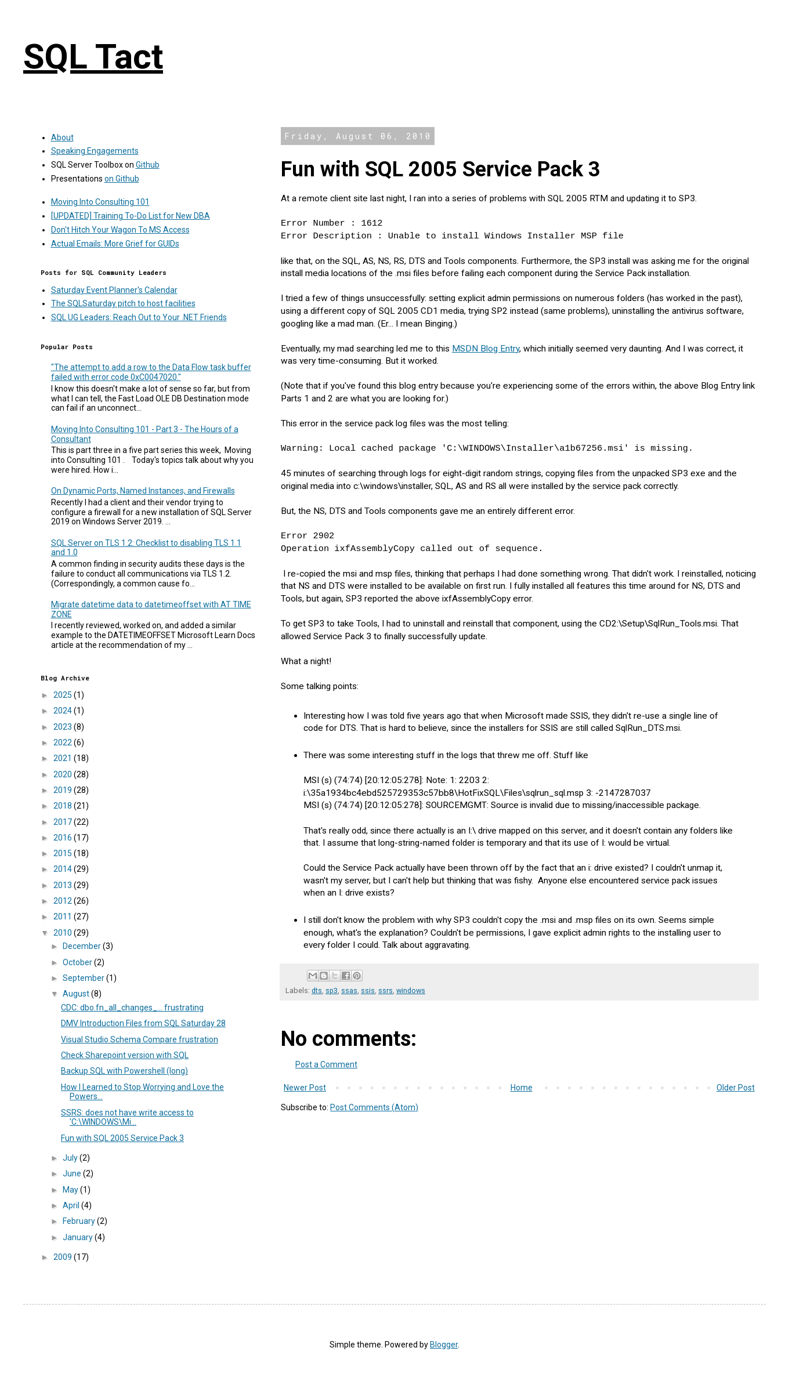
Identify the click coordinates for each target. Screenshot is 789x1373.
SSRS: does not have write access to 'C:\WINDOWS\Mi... (127, 1117)
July (71, 1157)
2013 (63, 885)
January (79, 1237)
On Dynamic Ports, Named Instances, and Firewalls (143, 490)
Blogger (444, 1344)
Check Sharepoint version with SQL (125, 1055)
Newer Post (305, 1087)
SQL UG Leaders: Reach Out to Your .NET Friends (139, 317)
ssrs (385, 990)
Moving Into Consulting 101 (100, 202)
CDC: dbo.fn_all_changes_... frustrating (132, 1007)
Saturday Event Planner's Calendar (114, 290)
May (71, 1189)
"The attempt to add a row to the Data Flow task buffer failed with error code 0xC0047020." (151, 372)
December (83, 946)
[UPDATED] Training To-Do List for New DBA (130, 215)
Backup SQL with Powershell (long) (124, 1070)
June (73, 1173)
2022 (63, 742)
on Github (121, 178)
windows (410, 990)
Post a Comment (326, 1064)
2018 (63, 805)
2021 (63, 758)
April (72, 1205)
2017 (63, 822)
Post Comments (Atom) (374, 1107)
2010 (63, 932)
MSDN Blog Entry (485, 348)
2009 (63, 1257)
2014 (63, 869)
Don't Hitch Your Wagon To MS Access (120, 229)
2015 (63, 853)
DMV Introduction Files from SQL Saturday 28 (143, 1023)
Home (522, 1087)
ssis (368, 990)
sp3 (331, 990)
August (77, 993)
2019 (63, 790)
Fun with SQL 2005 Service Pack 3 (122, 1138)
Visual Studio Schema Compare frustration (139, 1039)
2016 (63, 837)
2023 (63, 726)
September (84, 978)
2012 (63, 900)
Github (148, 164)
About (62, 137)
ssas (349, 990)
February (80, 1221)
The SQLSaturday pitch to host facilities (123, 303)
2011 (63, 916)
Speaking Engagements (95, 150)
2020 (63, 774)
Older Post (735, 1087)
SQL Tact (93, 56)
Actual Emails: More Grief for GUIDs (115, 243)
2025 (63, 695)
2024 (63, 710)
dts (317, 990)
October (78, 962)
